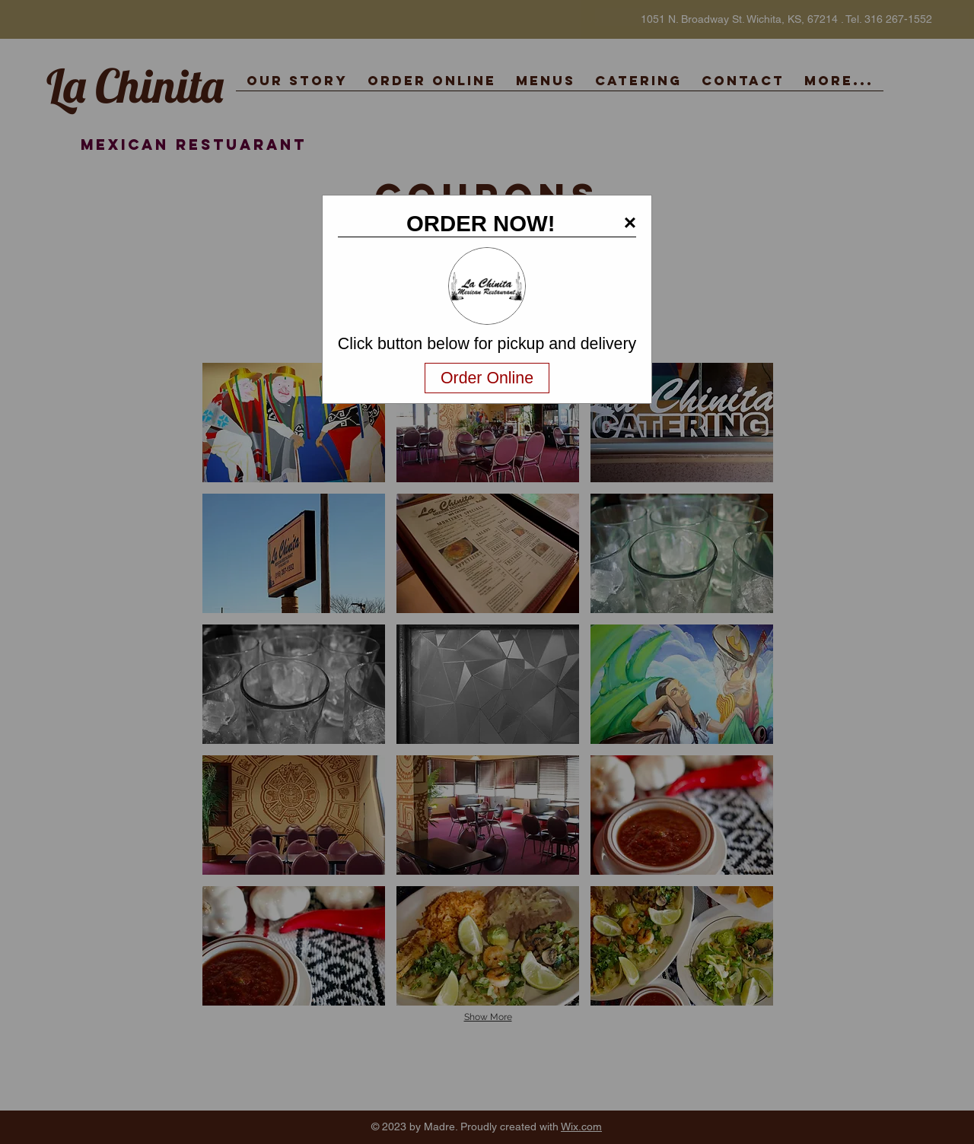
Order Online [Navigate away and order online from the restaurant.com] (487, 378)
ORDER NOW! (480, 223)
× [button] (630, 222)
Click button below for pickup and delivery (487, 344)
